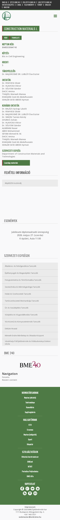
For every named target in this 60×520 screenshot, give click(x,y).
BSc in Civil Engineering (13, 56)
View (5, 38)
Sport (30, 439)
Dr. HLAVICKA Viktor (11, 85)
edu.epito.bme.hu (29, 2)
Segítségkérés (30, 412)
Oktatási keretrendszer (30, 456)
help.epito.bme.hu (45, 2)
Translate (15, 38)
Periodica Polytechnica (30, 471)
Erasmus (30, 429)
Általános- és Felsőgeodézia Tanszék (20, 266)
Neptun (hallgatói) (30, 434)
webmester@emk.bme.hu (30, 517)
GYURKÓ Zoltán (9, 120)
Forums (5, 377)
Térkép (39, 5)
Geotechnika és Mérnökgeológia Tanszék (22, 287)
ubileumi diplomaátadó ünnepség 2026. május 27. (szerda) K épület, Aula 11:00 (30, 235)
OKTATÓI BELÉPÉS (8, 5)
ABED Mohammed (10, 131)
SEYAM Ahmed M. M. (12, 133)
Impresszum (30, 507)
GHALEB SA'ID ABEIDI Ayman (15, 99)
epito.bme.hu (15, 2)
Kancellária (30, 407)
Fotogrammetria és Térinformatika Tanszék (23, 280)
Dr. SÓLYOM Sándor (11, 88)
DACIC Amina (8, 91)
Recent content (9, 380)
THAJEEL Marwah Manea (14, 94)
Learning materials (11, 162)
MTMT (30, 466)
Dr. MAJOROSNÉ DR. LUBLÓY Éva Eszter (20, 74)
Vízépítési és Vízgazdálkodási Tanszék (21, 314)
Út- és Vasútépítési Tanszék (16, 307)
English (48, 5)
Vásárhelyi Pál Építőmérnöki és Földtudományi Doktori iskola (28, 342)
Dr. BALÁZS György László (14, 108)
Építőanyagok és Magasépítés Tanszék (21, 273)
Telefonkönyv (29, 5)
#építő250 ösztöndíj (13, 183)
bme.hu (4, 2)
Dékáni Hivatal (11, 328)
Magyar (6, 7)
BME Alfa (30, 476)
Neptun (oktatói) (30, 397)
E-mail (19, 5)
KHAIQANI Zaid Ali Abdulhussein (17, 97)
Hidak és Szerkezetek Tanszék (18, 294)
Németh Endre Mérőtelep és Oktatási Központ (24, 335)
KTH (30, 424)
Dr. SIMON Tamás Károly (14, 117)
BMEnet (30, 461)
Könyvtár (30, 444)
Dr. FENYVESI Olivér (11, 83)
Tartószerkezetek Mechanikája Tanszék (22, 301)
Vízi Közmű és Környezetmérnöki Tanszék (22, 321)
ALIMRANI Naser (10, 128)
